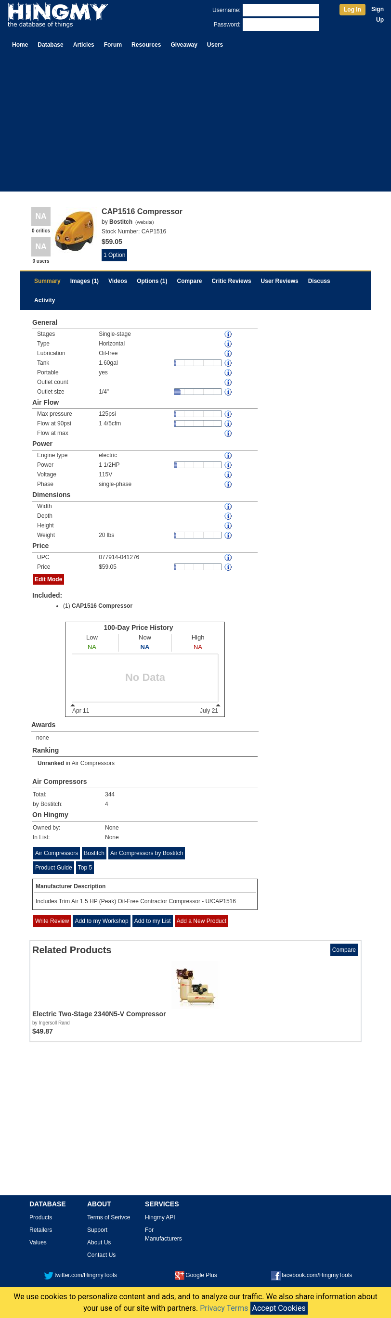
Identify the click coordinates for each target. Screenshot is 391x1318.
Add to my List (152, 921)
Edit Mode (48, 579)
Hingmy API (160, 1217)
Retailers (40, 1230)
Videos (117, 281)
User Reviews (280, 281)
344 (110, 794)
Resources (146, 44)
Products (40, 1217)
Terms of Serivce (108, 1217)
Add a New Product (201, 921)
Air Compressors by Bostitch (146, 853)
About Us (99, 1242)
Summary (47, 281)
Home (20, 44)
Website (144, 222)
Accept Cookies (279, 1308)
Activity (44, 300)
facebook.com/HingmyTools (311, 1275)
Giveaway (183, 44)
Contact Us (101, 1255)
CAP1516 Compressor (102, 605)
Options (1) (152, 281)
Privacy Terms (224, 1308)
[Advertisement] (195, 124)
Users (215, 44)
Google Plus (196, 1275)
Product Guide (53, 867)
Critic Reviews (231, 281)
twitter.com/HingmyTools (80, 1275)
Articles (83, 44)
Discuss (319, 281)
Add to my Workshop (101, 921)
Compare (189, 281)
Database (50, 44)
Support (97, 1230)
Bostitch (94, 853)
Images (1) (84, 281)
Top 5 (85, 867)
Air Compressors (93, 763)
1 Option (114, 255)
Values (38, 1242)
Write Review (52, 921)
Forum (113, 44)
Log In (352, 9)
